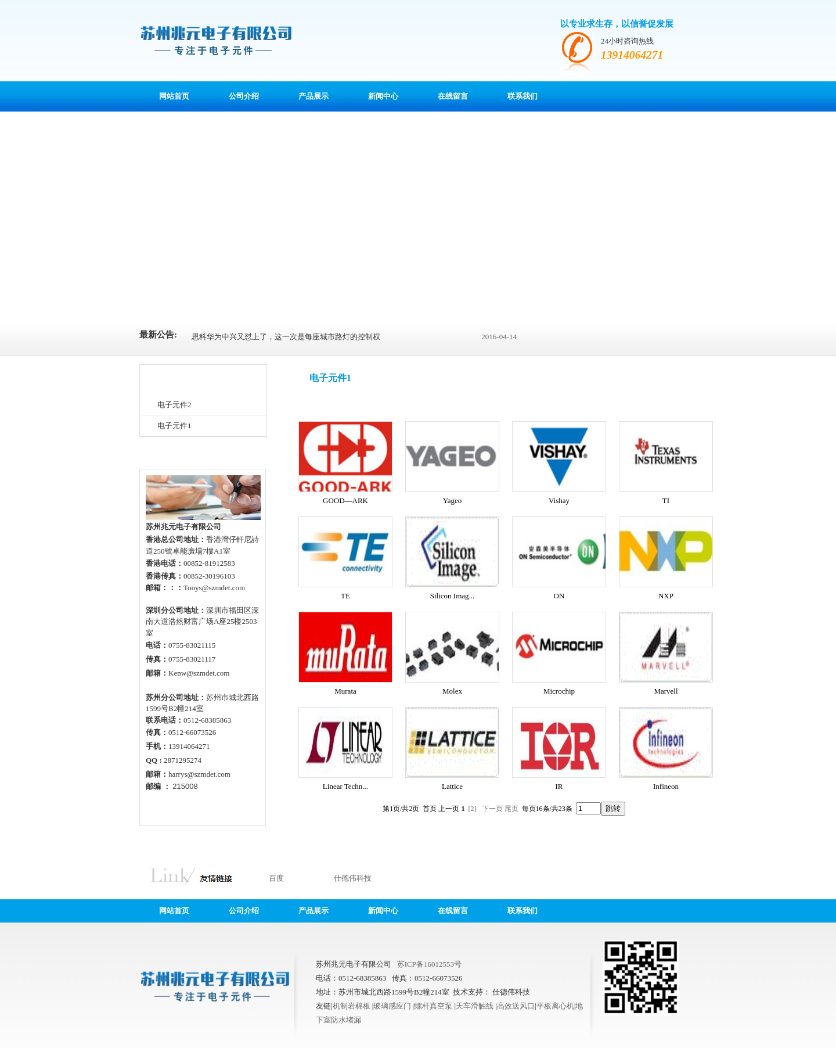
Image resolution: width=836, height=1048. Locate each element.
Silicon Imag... (452, 595)
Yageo (452, 500)
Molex (452, 691)
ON (559, 595)
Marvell (666, 691)
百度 (276, 878)
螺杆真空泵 (434, 1006)
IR (559, 786)
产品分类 (164, 380)
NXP (665, 595)
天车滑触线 (475, 1006)
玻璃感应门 (393, 1006)
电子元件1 (174, 425)
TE (345, 595)
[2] (473, 809)
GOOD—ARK (345, 500)
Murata (345, 691)
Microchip (559, 691)
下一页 (492, 809)
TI (665, 500)
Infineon (666, 786)
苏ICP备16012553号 (429, 964)
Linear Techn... (345, 786)
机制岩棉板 (352, 1006)
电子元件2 (174, 404)
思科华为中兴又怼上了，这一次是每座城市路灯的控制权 (286, 336)
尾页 (511, 809)
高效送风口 (516, 1006)
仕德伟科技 (353, 878)
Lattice (452, 786)
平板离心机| (556, 1006)
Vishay (559, 500)
